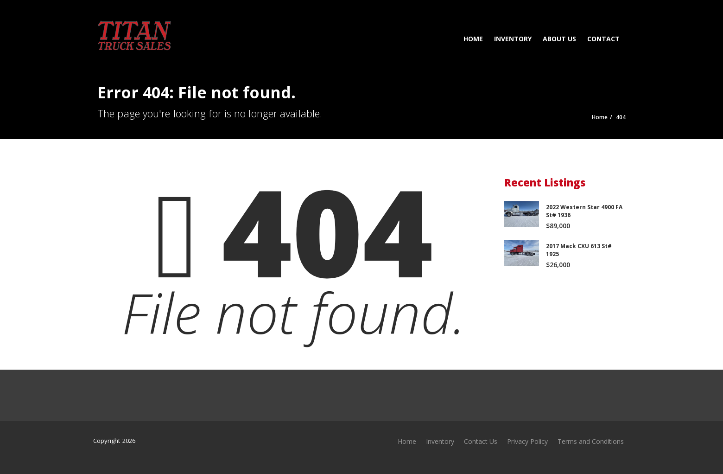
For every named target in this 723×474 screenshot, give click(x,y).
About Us (559, 38)
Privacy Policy (527, 441)
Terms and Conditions (591, 441)
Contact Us (480, 441)
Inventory (513, 38)
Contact (603, 38)
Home (473, 38)
